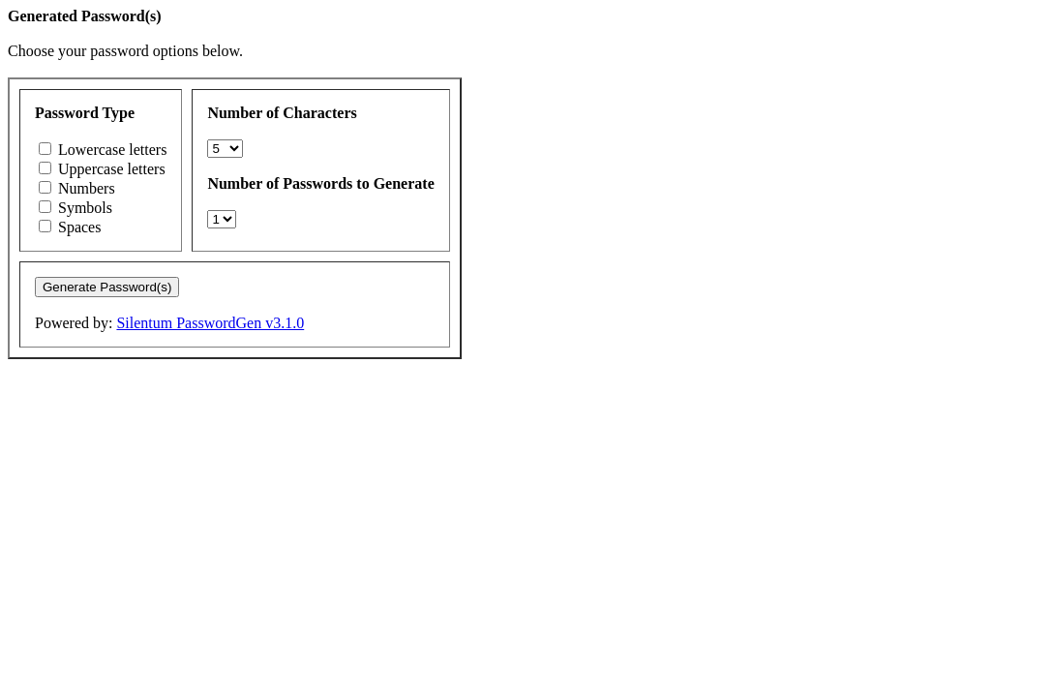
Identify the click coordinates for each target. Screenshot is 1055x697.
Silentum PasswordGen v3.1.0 (210, 323)
